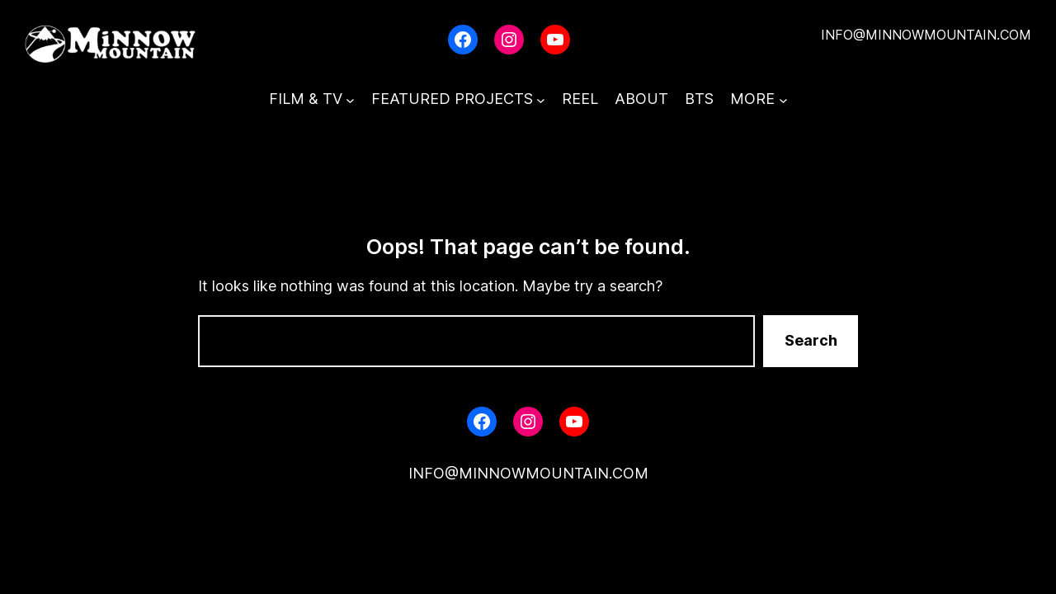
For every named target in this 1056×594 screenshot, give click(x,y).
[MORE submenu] (783, 99)
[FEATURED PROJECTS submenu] (540, 99)
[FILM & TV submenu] (350, 99)
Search (811, 340)
